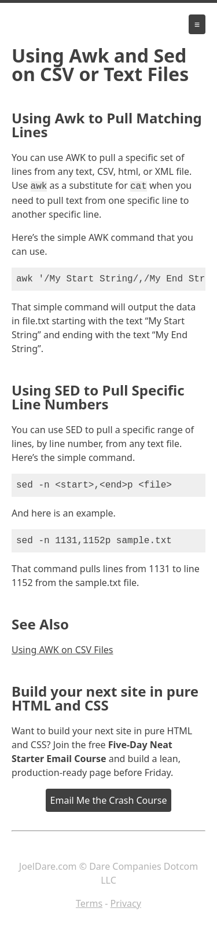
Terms (89, 902)
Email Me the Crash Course (108, 799)
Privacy (126, 902)
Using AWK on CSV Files (62, 648)
